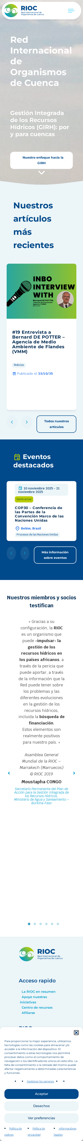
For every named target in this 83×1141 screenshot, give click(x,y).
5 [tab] (53, 924)
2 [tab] (36, 924)
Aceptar (41, 1110)
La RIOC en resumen (39, 992)
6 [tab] (59, 924)
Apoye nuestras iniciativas (33, 999)
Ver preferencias (41, 1134)
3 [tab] (41, 924)
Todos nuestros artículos (56, 424)
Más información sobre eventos (55, 555)
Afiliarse (28, 1013)
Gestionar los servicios (40, 1098)
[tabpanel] (41, 712)
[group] (41, 337)
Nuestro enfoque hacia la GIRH (43, 160)
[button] (76, 1049)
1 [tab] (30, 924)
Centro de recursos (37, 1007)
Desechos (41, 1122)
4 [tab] (47, 924)
